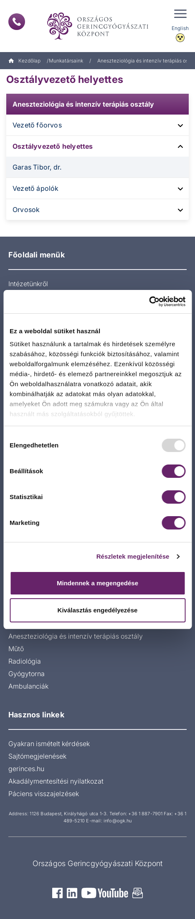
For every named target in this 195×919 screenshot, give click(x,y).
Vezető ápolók (36, 188)
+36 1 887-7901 (145, 814)
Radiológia (24, 661)
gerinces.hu (26, 768)
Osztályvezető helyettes (53, 146)
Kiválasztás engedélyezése (98, 610)
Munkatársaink (66, 60)
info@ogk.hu (118, 821)
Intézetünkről (28, 284)
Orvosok (26, 209)
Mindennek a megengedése (97, 583)
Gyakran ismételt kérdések (49, 743)
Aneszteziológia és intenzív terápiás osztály (83, 104)
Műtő (16, 648)
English (180, 28)
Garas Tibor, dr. (37, 167)
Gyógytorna (26, 673)
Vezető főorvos (37, 125)
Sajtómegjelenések (37, 756)
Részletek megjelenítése (133, 556)
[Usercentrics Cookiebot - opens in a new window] (148, 301)
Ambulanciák (28, 686)
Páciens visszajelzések (43, 793)
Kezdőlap (24, 60)
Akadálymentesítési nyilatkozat (56, 781)
